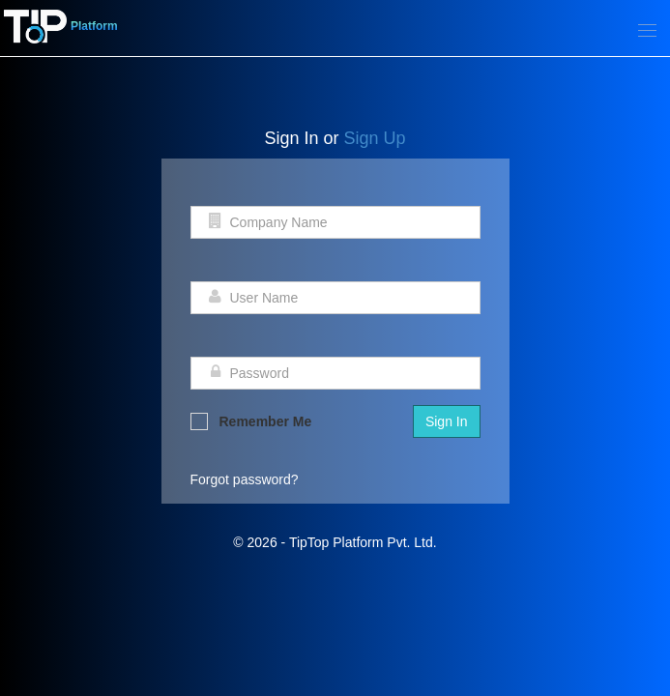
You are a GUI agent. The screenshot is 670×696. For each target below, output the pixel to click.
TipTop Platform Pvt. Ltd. (363, 542)
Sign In (446, 421)
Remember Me (251, 421)
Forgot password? (244, 479)
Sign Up (375, 138)
